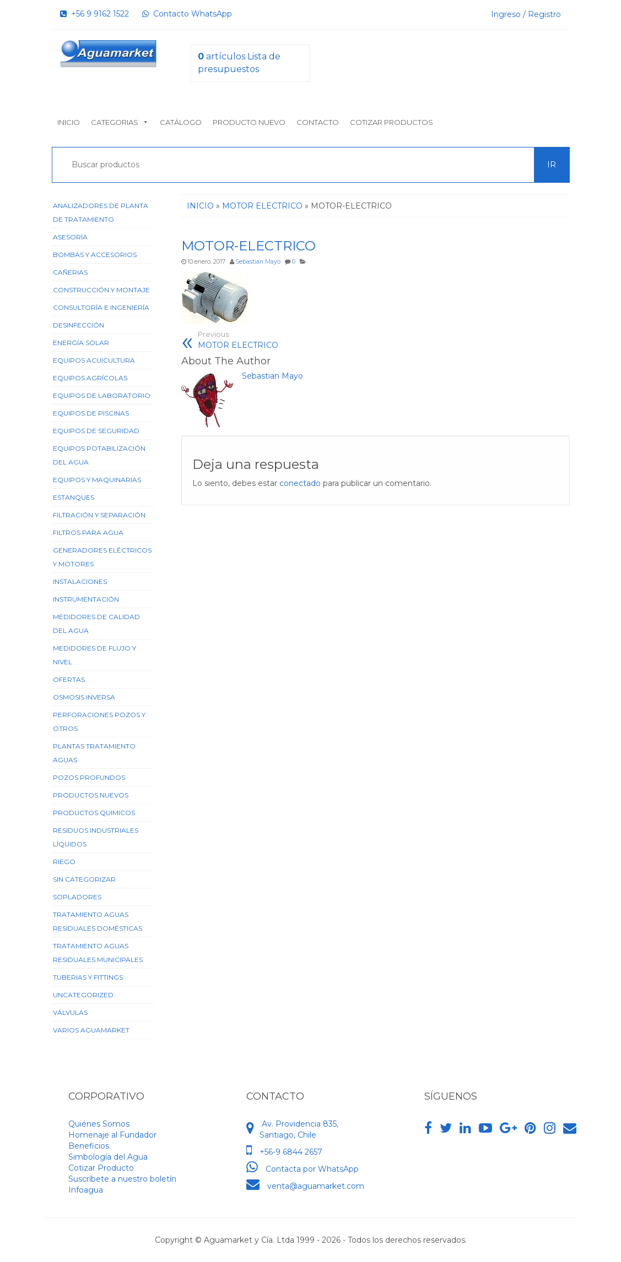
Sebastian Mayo (257, 261)
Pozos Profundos (89, 777)
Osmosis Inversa (84, 697)
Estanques (73, 497)
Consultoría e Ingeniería (101, 307)
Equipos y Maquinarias (97, 480)
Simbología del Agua (108, 1157)
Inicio (68, 122)
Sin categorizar (84, 879)
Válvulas (70, 1012)
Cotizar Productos (391, 122)
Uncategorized (83, 995)
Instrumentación (86, 599)
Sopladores (77, 897)
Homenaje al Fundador (112, 1135)
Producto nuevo (249, 122)
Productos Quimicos (94, 812)
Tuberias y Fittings (88, 977)
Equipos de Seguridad (96, 431)
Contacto (317, 122)
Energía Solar (81, 342)
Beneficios (88, 1146)
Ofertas (69, 679)
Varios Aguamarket (91, 1030)
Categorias (120, 122)
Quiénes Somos (98, 1124)
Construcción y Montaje (101, 290)
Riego (64, 861)
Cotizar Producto (101, 1168)
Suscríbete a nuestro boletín (122, 1179)
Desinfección (78, 325)
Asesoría (70, 237)
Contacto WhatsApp (187, 14)
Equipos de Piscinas (91, 413)
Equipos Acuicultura (94, 360)
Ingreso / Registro (526, 14)
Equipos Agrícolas (90, 378)
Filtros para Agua (88, 532)
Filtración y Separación (99, 515)
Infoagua (85, 1190)
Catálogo (181, 122)
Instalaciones (80, 581)
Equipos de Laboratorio (101, 395)
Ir (551, 165)
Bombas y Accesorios (95, 254)
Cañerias (70, 272)
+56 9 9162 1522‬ (94, 14)
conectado (300, 483)
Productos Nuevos (90, 795)
